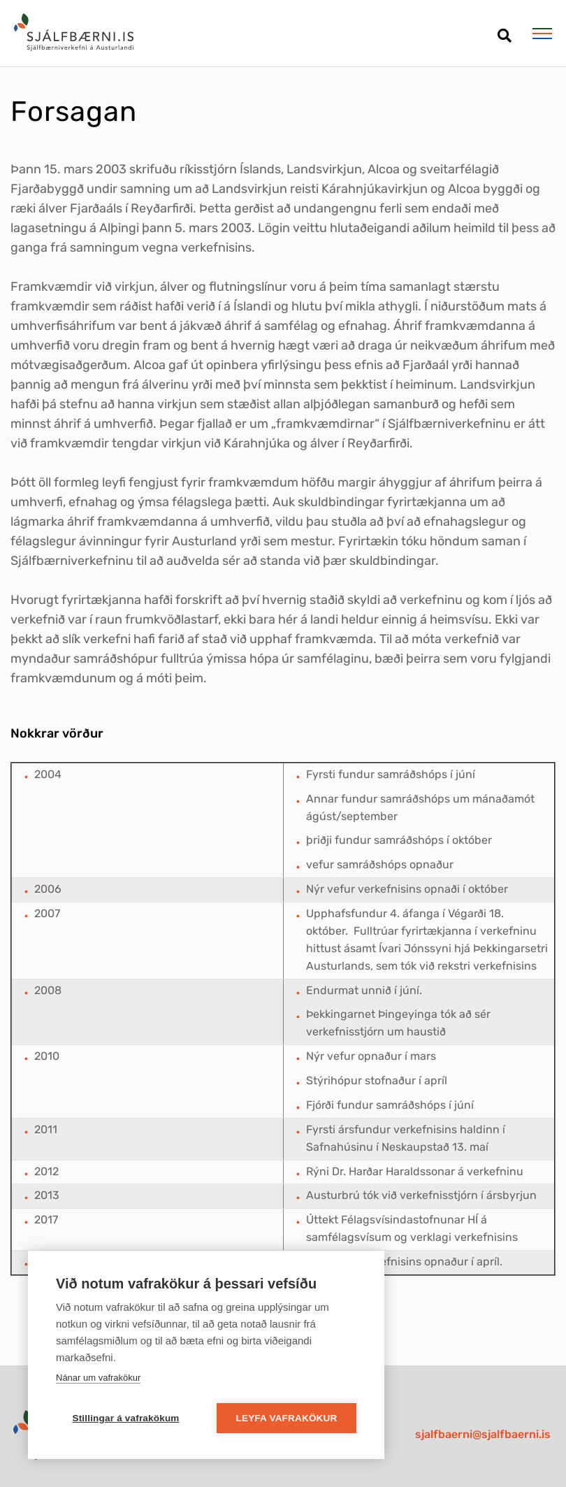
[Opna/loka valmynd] (542, 33)
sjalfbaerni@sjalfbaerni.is (483, 1434)
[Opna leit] (504, 30)
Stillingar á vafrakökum (125, 1418)
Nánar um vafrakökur (98, 1377)
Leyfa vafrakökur (287, 1418)
